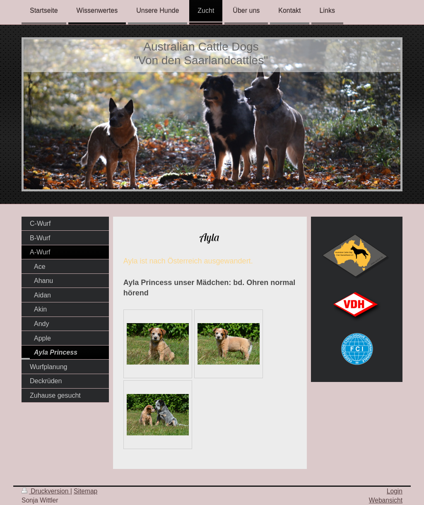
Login (394, 491)
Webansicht (385, 500)
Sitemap (85, 491)
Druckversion (46, 491)
